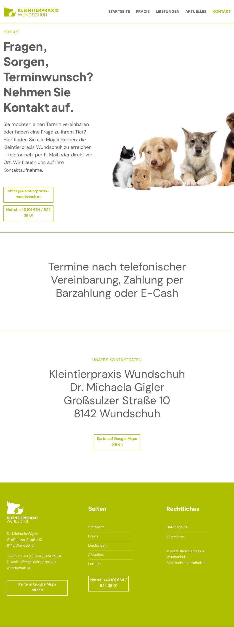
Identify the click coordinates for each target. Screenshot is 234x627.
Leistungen (167, 11)
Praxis (143, 11)
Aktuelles (196, 11)
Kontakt (222, 11)
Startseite (119, 11)
